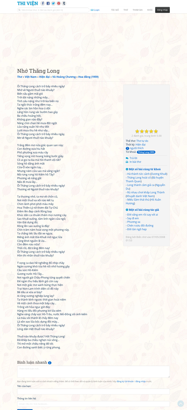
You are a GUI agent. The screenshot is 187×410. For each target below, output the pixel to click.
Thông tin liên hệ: (26, 398)
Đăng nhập (162, 9)
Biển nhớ (141, 237)
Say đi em (133, 218)
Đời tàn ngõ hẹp (137, 229)
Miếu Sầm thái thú (138, 199)
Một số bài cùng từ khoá (143, 169)
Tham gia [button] (137, 9)
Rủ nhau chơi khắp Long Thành (146, 192)
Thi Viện (27, 3)
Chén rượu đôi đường (140, 225)
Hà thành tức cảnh (138, 174)
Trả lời (133, 158)
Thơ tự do (142, 141)
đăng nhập (140, 381)
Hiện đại (141, 144)
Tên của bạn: (24, 386)
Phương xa (133, 222)
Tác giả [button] (115, 9)
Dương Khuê (158, 174)
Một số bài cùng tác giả (142, 209)
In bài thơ (135, 162)
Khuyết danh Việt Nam (140, 196)
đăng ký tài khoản (125, 381)
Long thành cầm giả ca (140, 185)
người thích (135, 148)
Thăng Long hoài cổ (139, 177)
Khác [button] (150, 9)
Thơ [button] (126, 9)
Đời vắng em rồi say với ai (142, 214)
